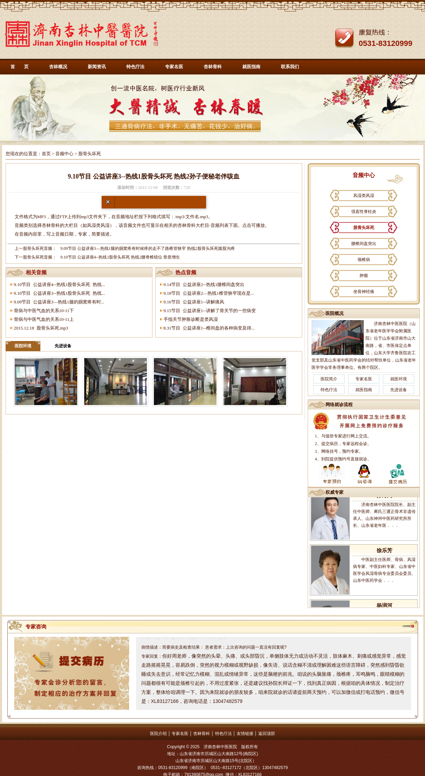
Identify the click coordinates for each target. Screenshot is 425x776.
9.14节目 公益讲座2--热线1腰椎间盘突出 (204, 284)
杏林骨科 (213, 66)
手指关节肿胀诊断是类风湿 (191, 319)
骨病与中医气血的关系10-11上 (44, 319)
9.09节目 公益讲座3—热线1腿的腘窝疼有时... (59, 301)
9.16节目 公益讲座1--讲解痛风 (194, 301)
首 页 (19, 66)
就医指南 (251, 66)
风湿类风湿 (363, 195)
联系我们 (290, 66)
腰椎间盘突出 (363, 243)
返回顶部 (266, 733)
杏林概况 (58, 66)
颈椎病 (363, 259)
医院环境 (23, 345)
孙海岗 (384, 502)
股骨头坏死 (363, 227)
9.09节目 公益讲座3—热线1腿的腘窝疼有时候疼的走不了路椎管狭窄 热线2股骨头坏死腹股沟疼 (148, 248)
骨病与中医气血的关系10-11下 (44, 310)
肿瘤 (364, 275)
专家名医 (174, 66)
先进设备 (63, 345)
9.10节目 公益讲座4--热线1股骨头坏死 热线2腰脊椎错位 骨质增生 (120, 257)
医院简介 (329, 379)
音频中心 (64, 153)
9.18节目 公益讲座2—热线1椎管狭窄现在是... (209, 293)
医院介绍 (158, 733)
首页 (46, 153)
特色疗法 (135, 66)
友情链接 (245, 733)
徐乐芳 (384, 557)
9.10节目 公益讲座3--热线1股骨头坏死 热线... (59, 293)
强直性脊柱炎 (363, 211)
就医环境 (398, 379)
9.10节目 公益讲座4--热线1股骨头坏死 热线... (59, 284)
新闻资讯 (97, 66)
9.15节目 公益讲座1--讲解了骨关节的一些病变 (210, 310)
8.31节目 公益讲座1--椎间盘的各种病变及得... (209, 328)
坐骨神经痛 (363, 291)
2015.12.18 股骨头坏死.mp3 (41, 328)
